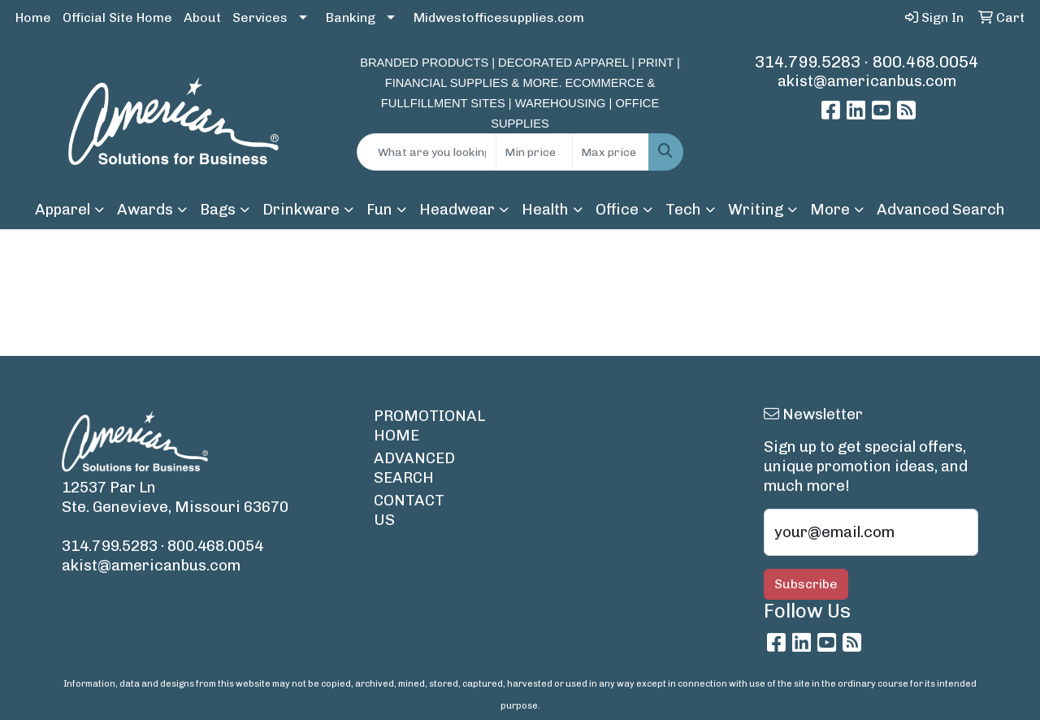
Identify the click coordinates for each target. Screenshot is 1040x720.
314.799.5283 (807, 62)
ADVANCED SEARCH (413, 468)
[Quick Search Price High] (610, 152)
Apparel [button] (62, 209)
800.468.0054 (925, 62)
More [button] (830, 209)
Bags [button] (218, 209)
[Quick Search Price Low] (534, 152)
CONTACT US (409, 510)
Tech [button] (683, 209)
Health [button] (545, 209)
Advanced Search (941, 209)
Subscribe (806, 584)
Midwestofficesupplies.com (499, 17)
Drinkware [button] (301, 209)
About (202, 17)
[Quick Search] (427, 152)
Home (33, 17)
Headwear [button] (457, 209)
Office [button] (617, 209)
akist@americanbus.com (867, 81)
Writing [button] (755, 209)
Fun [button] (379, 209)
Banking (350, 17)
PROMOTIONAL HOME (413, 425)
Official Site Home (117, 17)
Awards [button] (145, 209)
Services (260, 17)
